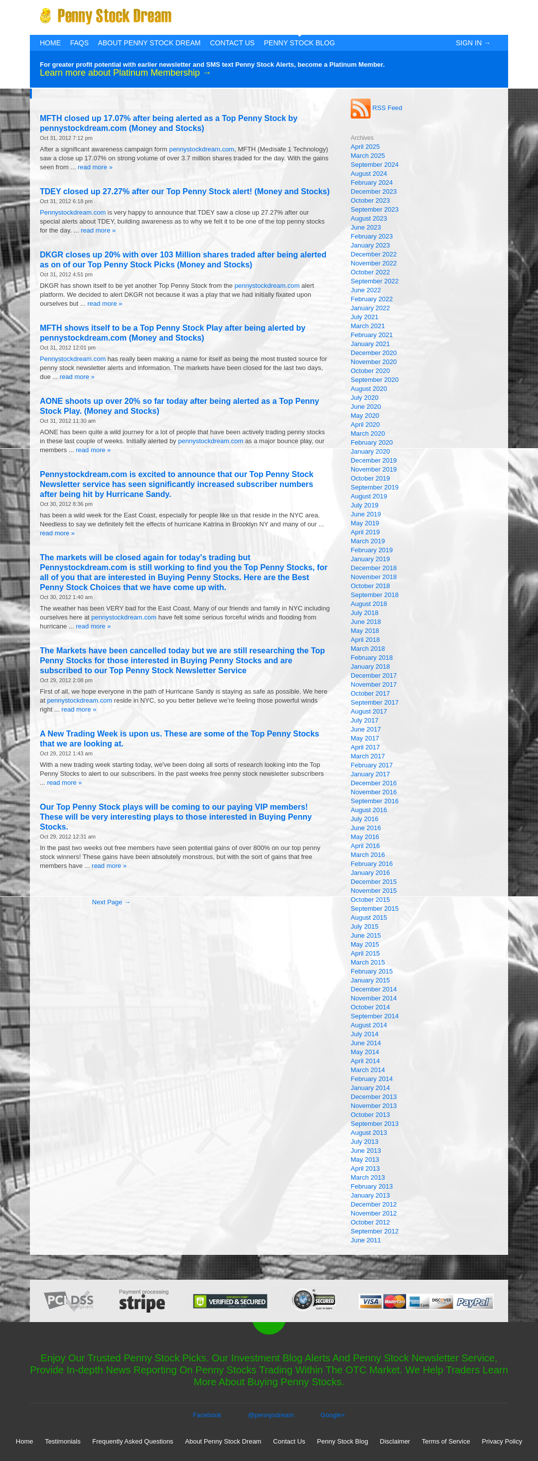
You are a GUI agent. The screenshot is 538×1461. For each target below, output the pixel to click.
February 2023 (372, 236)
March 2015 (368, 962)
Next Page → (111, 902)
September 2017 (375, 702)
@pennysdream (271, 1415)
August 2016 (369, 810)
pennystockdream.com (201, 149)
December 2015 (374, 881)
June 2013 (366, 1150)
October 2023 (370, 200)
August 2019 (369, 496)
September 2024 (375, 164)
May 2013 (365, 1159)
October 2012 (370, 1222)
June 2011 (366, 1240)
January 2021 (370, 344)
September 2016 (375, 801)
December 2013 (374, 1096)
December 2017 (374, 675)
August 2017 (369, 711)
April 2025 (365, 146)
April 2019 (365, 532)
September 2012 (375, 1231)
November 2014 (374, 998)
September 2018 (375, 595)
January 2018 (370, 666)
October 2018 (370, 586)
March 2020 (368, 433)
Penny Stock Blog (299, 43)
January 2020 (370, 451)
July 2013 (365, 1141)
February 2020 (372, 442)
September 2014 (375, 1016)
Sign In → (473, 43)
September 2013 (375, 1123)
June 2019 (366, 514)
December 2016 (374, 783)
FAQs (79, 43)
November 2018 (374, 577)
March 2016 (368, 854)
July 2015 (365, 926)
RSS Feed (377, 108)
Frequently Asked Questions (132, 1441)
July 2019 (365, 505)
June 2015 (366, 935)
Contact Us (232, 43)
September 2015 (375, 908)
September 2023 (375, 209)
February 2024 (372, 182)
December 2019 (374, 460)
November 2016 (374, 792)
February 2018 (372, 657)
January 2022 (370, 308)
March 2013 (368, 1177)
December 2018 (374, 568)
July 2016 (365, 819)
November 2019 (374, 469)
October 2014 (370, 1007)
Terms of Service (446, 1441)
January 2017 (370, 774)
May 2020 (365, 415)
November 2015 (374, 890)
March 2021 (368, 326)
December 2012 (374, 1204)
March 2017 (368, 756)
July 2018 (365, 612)
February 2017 (372, 765)
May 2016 (365, 837)
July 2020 (365, 397)
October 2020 (370, 370)
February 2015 (372, 971)
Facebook (207, 1415)
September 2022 (375, 281)
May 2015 (365, 944)
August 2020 (369, 388)
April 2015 (365, 953)
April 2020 (365, 424)
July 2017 (365, 720)
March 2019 (368, 541)
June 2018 (366, 621)
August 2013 (369, 1132)
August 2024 (369, 173)
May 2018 (365, 630)
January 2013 (370, 1195)
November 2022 (374, 263)
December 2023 (374, 191)
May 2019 (365, 523)
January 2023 (370, 245)
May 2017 (365, 738)
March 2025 (368, 155)
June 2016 (366, 828)
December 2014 (374, 989)
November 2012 (374, 1213)
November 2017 (374, 684)
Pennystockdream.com (73, 212)
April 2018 (365, 639)
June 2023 (366, 227)
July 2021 (365, 317)
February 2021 (372, 335)
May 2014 (365, 1052)
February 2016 (372, 863)
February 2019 (372, 550)
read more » (95, 167)
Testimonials (63, 1441)
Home (50, 43)
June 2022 (366, 290)
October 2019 (370, 478)
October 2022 (370, 272)
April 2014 (365, 1061)
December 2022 (374, 254)
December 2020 (374, 353)
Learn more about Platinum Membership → (125, 73)
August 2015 (369, 917)
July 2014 (365, 1034)
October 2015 (370, 899)
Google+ (332, 1415)
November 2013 (374, 1105)
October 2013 (370, 1114)
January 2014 (370, 1088)
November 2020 (374, 361)
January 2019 (370, 559)
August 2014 (369, 1025)
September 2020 (375, 379)
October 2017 (370, 693)
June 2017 (366, 729)
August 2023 (369, 218)
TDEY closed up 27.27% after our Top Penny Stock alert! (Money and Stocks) (185, 191)
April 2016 (365, 846)
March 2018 (368, 648)
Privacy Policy (502, 1441)
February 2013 (372, 1186)
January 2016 (370, 872)
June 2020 (366, 406)
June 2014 (366, 1043)
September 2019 (375, 487)
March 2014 (368, 1070)
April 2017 (365, 747)
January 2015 (370, 980)
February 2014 (372, 1079)
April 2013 (365, 1168)
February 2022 (372, 299)
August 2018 (369, 604)
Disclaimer (395, 1441)
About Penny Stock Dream (149, 43)
